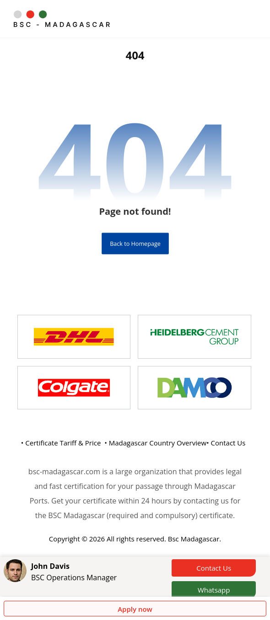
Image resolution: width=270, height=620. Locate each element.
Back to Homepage (135, 243)
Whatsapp (214, 589)
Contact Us (213, 567)
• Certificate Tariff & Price (61, 442)
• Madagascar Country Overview (155, 442)
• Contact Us (225, 442)
